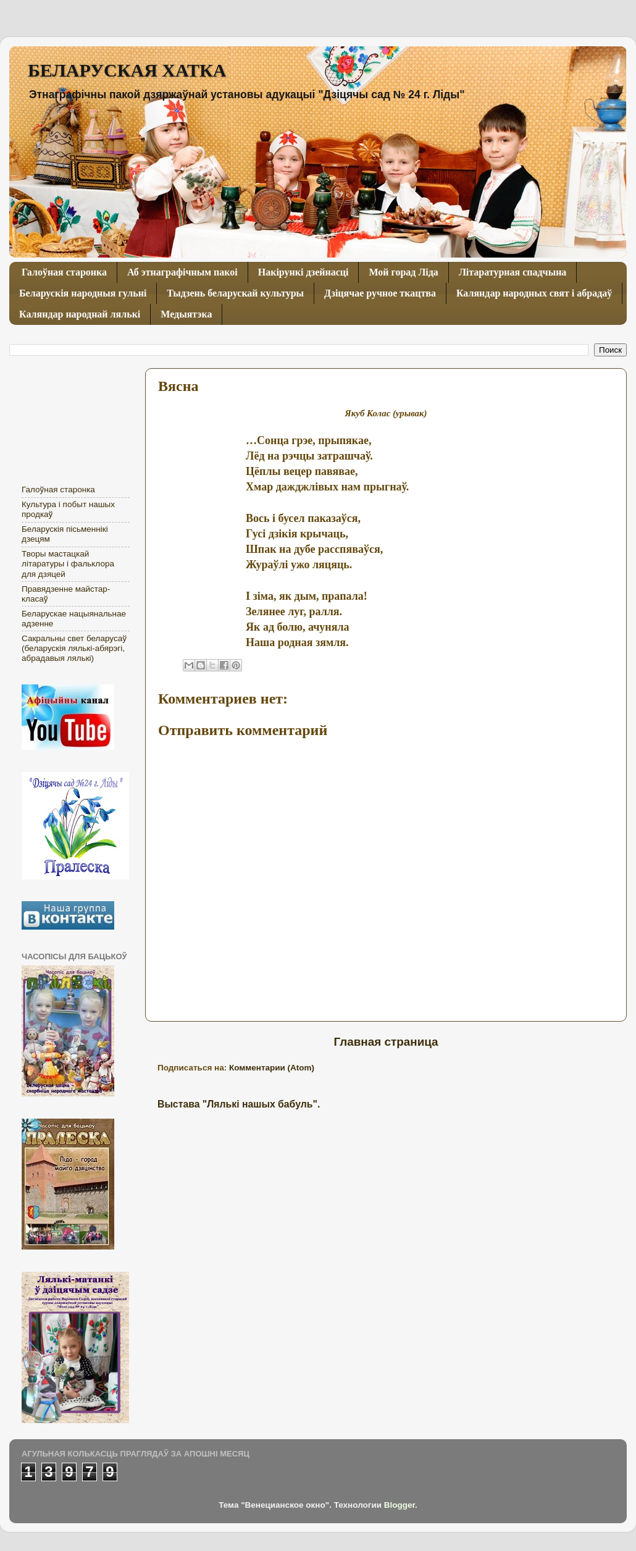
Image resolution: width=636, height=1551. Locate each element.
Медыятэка (186, 314)
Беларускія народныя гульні (82, 293)
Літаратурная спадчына (512, 272)
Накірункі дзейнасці (303, 272)
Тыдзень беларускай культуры (235, 293)
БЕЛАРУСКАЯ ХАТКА (127, 70)
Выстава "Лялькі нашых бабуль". (238, 1104)
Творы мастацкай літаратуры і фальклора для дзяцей (68, 563)
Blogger (399, 1505)
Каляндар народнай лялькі (79, 314)
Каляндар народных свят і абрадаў (534, 293)
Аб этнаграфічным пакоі (182, 272)
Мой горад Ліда (403, 272)
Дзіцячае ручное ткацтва (380, 293)
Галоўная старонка (64, 272)
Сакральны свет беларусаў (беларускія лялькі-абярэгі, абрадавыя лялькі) (74, 648)
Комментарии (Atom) (271, 1067)
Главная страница (385, 1041)
